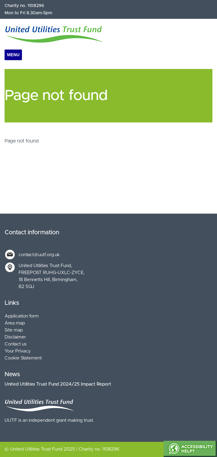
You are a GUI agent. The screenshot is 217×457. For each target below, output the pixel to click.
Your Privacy (18, 351)
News (12, 374)
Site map (14, 330)
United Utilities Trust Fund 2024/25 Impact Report (58, 384)
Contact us (16, 344)
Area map (15, 323)
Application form (22, 316)
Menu (13, 54)
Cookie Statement (23, 358)
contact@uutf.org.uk (39, 255)
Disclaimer (15, 337)
